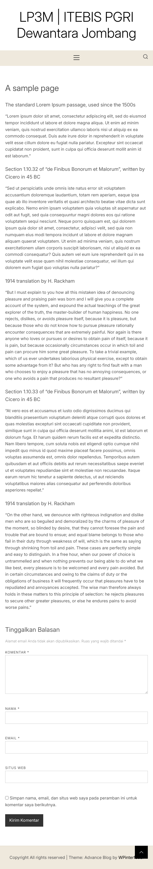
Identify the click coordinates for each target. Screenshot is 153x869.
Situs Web (15, 768)
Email (12, 738)
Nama (12, 709)
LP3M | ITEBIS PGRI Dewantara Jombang (76, 25)
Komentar (17, 652)
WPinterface (130, 857)
